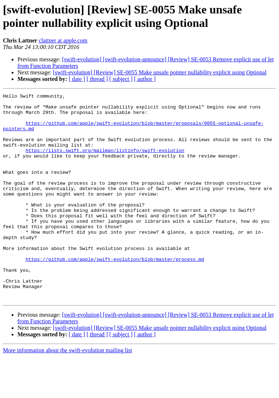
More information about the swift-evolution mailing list (67, 392)
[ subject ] (121, 79)
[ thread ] (97, 79)
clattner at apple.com (63, 40)
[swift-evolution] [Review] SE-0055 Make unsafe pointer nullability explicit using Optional (160, 72)
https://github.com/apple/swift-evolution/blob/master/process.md (114, 293)
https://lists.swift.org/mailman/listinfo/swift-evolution (104, 162)
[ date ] (77, 79)
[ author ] (145, 79)
